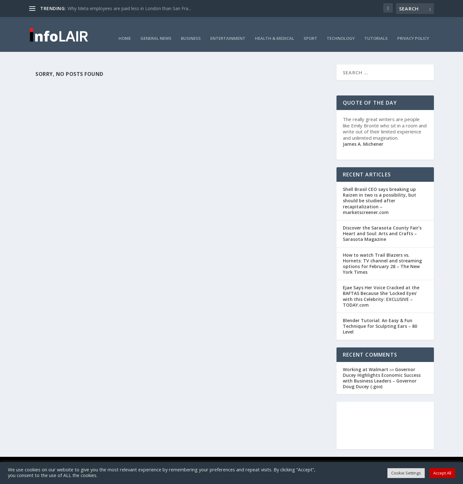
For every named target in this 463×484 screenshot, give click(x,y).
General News (155, 30)
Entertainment (227, 30)
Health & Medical (274, 30)
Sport (310, 30)
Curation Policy (282, 459)
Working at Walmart (365, 361)
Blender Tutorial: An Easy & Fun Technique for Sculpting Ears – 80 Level (380, 317)
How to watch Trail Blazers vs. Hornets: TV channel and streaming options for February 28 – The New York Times (382, 255)
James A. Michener (363, 135)
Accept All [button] (442, 473)
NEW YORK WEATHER (385, 417)
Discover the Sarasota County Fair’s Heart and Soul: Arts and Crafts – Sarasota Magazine (382, 225)
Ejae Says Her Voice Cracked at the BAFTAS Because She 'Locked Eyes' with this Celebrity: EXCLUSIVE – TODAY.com (381, 287)
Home (125, 30)
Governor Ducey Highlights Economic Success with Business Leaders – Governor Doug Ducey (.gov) (382, 369)
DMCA (194, 459)
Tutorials (376, 30)
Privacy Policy (413, 30)
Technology (341, 30)
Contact (175, 459)
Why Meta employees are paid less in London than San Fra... (129, 8)
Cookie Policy (219, 459)
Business (191, 30)
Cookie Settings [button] (406, 473)
